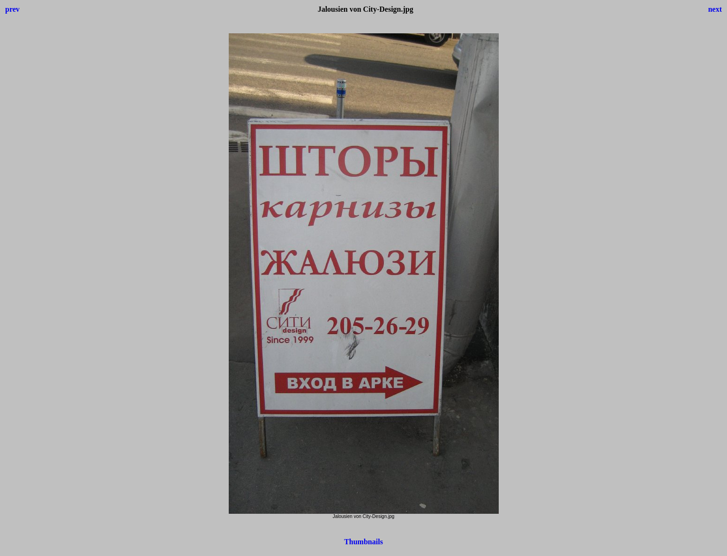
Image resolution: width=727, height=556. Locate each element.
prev (12, 9)
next (715, 9)
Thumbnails (363, 542)
